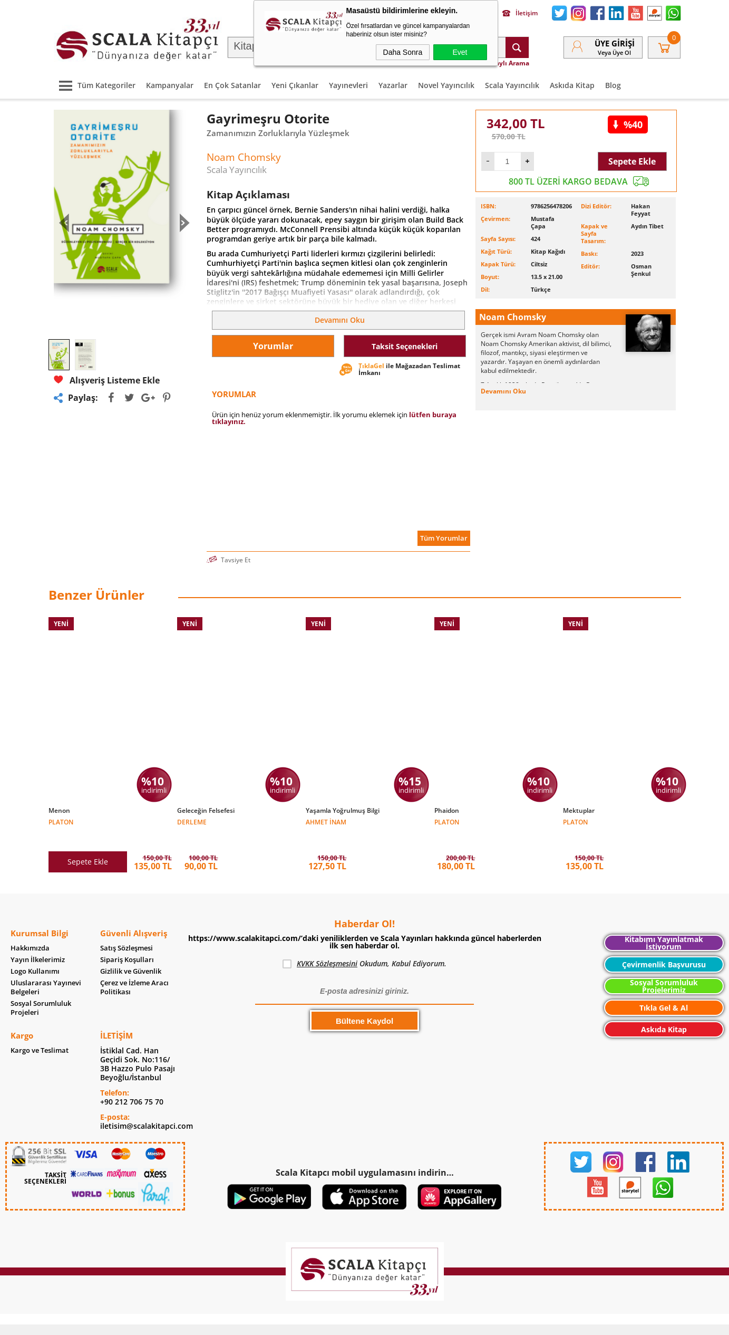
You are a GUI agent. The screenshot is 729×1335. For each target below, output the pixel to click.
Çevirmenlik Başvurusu (664, 949)
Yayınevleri (348, 85)
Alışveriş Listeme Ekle (107, 380)
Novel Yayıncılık (446, 85)
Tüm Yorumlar (444, 538)
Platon (60, 821)
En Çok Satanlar (232, 85)
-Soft (309, 1321)
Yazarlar (392, 85)
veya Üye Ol (614, 52)
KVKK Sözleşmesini (327, 948)
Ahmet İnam (326, 821)
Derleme (192, 821)
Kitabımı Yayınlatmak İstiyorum (664, 927)
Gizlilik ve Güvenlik (130, 955)
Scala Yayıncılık (512, 85)
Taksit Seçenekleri (405, 346)
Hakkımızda (30, 932)
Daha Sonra (403, 52)
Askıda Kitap (572, 85)
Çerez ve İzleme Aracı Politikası (134, 972)
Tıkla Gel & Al (663, 992)
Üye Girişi (615, 43)
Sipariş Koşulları (127, 943)
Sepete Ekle (632, 161)
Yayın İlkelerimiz (38, 943)
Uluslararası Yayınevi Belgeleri (46, 972)
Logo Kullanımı (35, 955)
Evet (459, 52)
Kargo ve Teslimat (40, 1034)
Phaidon (446, 811)
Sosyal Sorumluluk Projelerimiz (664, 970)
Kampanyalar (169, 85)
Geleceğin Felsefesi (206, 811)
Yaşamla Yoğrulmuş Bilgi (343, 811)
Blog (613, 85)
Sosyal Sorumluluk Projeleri (41, 992)
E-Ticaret (332, 1321)
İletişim (520, 13)
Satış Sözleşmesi (126, 932)
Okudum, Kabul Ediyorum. (364, 948)
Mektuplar (579, 811)
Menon (59, 811)
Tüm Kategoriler (94, 85)
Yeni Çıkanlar (294, 85)
